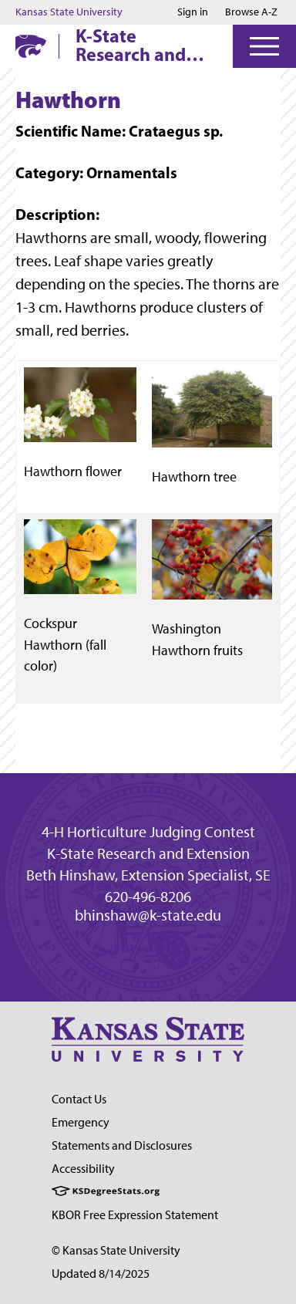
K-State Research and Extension (148, 853)
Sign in (192, 12)
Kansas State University (69, 12)
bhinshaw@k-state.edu (148, 915)
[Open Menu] (264, 46)
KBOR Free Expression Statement (135, 1215)
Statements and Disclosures (122, 1145)
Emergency (80, 1122)
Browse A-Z (251, 12)
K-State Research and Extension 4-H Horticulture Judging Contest (143, 45)
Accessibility (83, 1168)
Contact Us (79, 1099)
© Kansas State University (116, 1250)
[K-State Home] (30, 46)
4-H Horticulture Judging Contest (148, 832)
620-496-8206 (148, 896)
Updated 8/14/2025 (101, 1273)
